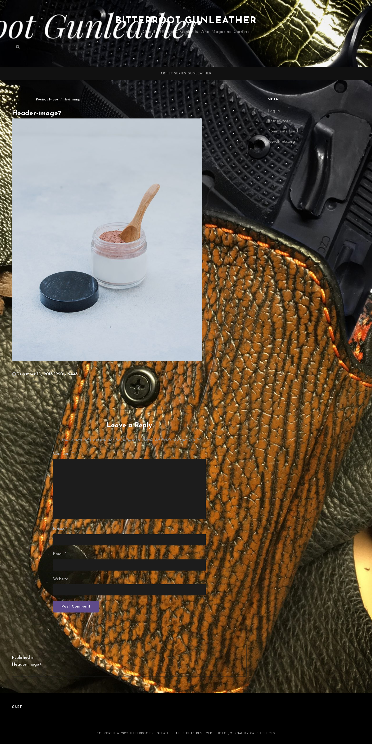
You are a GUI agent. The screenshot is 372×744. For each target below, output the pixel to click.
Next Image (71, 99)
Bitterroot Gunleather (186, 21)
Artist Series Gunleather (186, 73)
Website (60, 579)
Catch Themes (262, 733)
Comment (63, 453)
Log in (274, 111)
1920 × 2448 (66, 374)
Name (60, 529)
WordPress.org (281, 141)
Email (59, 554)
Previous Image (47, 99)
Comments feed (283, 131)
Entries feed (279, 121)
